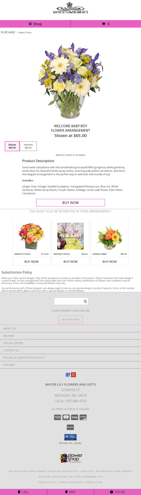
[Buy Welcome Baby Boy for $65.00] (70, 202)
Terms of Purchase (71, 482)
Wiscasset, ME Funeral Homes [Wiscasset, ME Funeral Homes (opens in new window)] (27, 471)
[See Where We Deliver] (71, 319)
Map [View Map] (70, 492)
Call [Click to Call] (23, 492)
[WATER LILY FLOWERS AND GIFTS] (70, 15)
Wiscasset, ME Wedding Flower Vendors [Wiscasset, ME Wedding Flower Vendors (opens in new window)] (107, 471)
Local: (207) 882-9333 (70, 401)
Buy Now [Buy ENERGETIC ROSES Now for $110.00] (31, 261)
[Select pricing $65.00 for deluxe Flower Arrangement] (12, 146)
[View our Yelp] (73, 376)
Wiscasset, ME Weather (53, 476)
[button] (70, 437)
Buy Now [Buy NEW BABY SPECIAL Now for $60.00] (70, 261)
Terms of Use (94, 482)
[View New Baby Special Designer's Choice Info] (70, 236)
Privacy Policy (48, 482)
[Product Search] (71, 301)
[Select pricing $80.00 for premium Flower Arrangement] (28, 146)
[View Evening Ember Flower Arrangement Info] (109, 236)
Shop (35, 23)
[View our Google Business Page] (67, 376)
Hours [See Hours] (117, 492)
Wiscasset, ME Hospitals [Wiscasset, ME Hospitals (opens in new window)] (64, 471)
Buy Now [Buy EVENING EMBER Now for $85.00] (110, 261)
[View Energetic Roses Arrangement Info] (31, 236)
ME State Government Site (86, 476)
